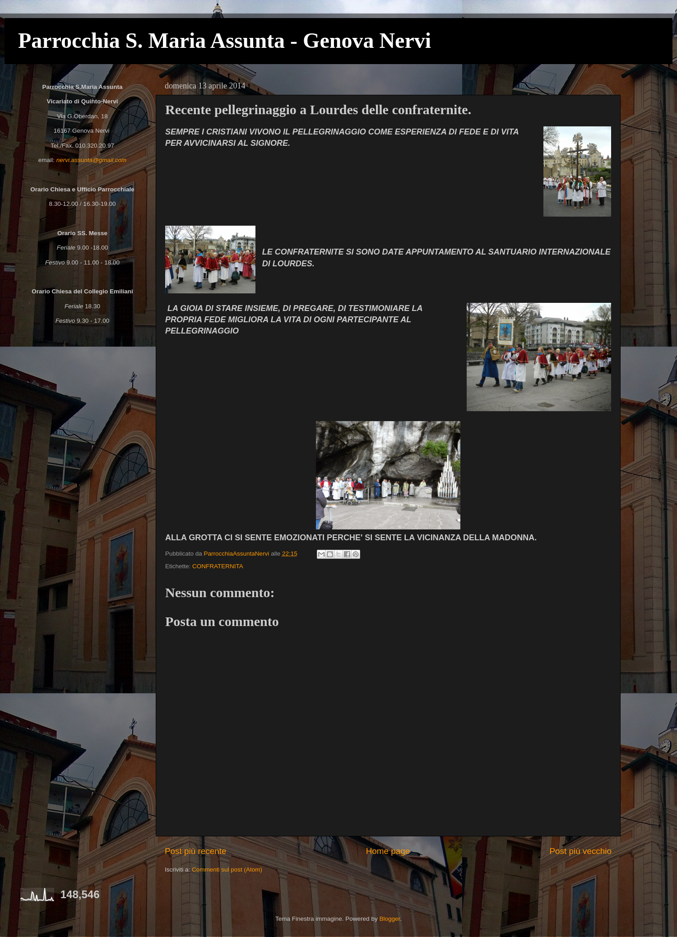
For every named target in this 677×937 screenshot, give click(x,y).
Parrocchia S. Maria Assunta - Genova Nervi (224, 40)
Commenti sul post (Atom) (227, 869)
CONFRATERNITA (217, 566)
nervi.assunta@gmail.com (91, 160)
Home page (388, 851)
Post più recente (196, 851)
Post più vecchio (580, 851)
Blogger (389, 918)
